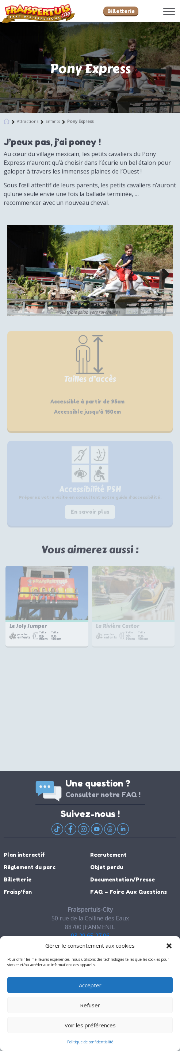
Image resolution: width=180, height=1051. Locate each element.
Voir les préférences (90, 1025)
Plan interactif (24, 855)
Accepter (90, 985)
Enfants (53, 120)
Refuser (90, 1005)
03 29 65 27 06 (90, 936)
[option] (90, 270)
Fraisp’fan (18, 892)
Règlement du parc (29, 867)
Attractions (27, 120)
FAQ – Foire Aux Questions (128, 892)
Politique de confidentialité (90, 1041)
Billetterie (121, 11)
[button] (169, 945)
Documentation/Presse (122, 879)
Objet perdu (106, 867)
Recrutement (108, 855)
